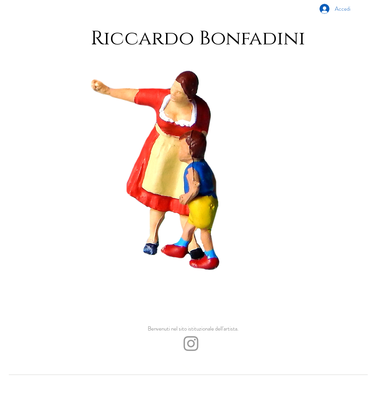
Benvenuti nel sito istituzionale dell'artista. (193, 328)
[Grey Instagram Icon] (191, 343)
